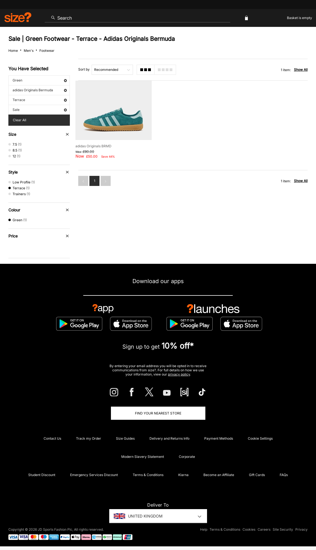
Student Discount (41, 475)
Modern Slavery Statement (142, 457)
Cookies (249, 529)
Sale (40, 110)
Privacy (301, 529)
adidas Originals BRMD (93, 146)
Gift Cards (257, 475)
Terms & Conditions (148, 475)
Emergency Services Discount (94, 475)
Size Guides (125, 438)
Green (40, 80)
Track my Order (88, 438)
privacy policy (179, 374)
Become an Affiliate (218, 475)
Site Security (283, 529)
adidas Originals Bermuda (40, 90)
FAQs (284, 475)
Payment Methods (218, 438)
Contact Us (52, 438)
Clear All (19, 120)
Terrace (40, 100)
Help (203, 529)
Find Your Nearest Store (158, 413)
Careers (264, 529)
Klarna (183, 475)
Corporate (187, 457)
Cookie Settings (260, 438)
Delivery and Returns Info (169, 438)
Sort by (84, 69)
